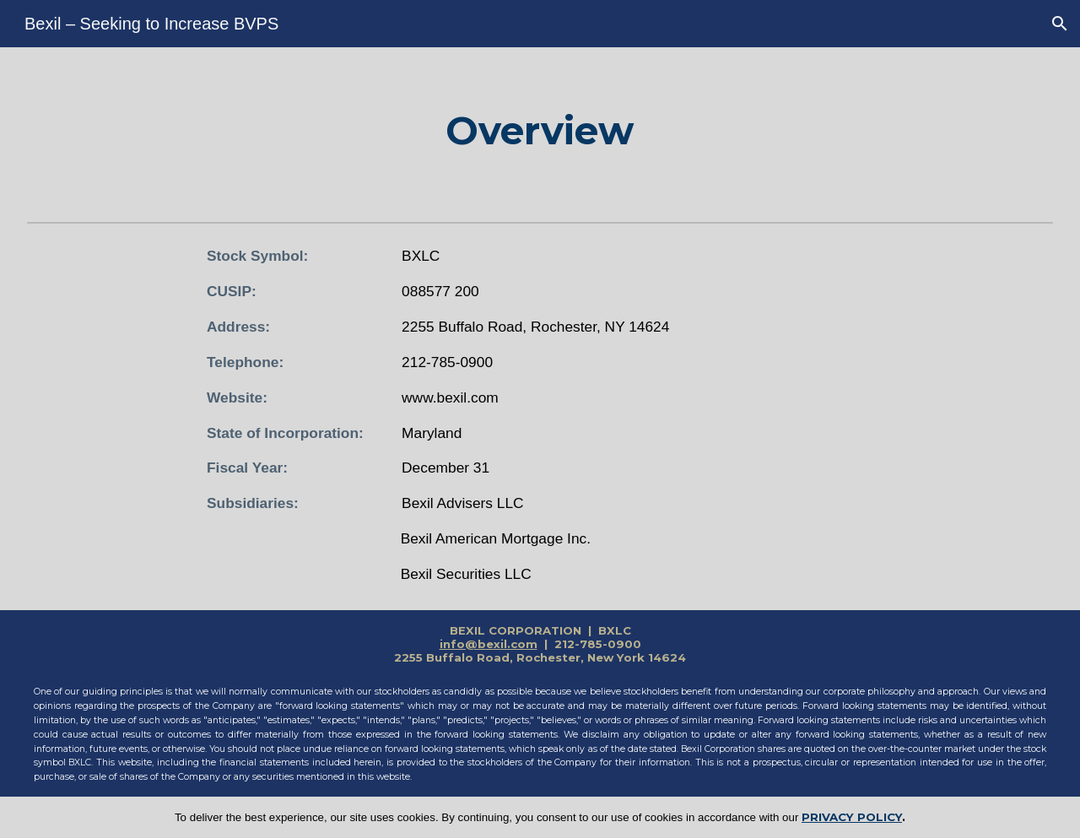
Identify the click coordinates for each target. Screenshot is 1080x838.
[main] (540, 130)
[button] (1060, 23)
